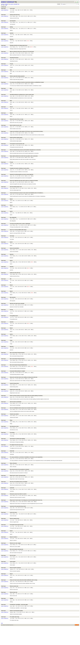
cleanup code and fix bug (10, 14)
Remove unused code (9, 603)
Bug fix (7, 116)
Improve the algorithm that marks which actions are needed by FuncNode (19, 185)
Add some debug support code (11, 192)
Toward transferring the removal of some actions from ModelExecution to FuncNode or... (22, 198)
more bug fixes (8, 21)
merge (6, 350)
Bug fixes (7, 40)
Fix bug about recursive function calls (12, 147)
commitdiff (15, 4)
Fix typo (7, 65)
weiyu (11, 54)
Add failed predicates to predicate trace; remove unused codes (17, 97)
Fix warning (7, 445)
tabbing (7, 27)
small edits (7, 502)
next (6, 5)
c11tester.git (10, 2)
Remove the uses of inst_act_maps (12, 122)
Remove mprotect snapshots (11, 584)
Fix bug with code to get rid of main (12, 540)
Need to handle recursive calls (11, 128)
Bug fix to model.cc (9, 552)
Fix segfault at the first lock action (12, 457)
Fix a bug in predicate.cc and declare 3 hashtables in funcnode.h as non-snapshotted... (22, 470)
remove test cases (9, 527)
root (11, 10)
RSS (77, 643)
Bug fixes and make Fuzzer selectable (12, 312)
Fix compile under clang (10, 635)
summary (2, 4)
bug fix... (7, 343)
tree (18, 4)
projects (3, 2)
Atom (76, 643)
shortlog (6, 4)
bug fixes (7, 33)
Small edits (7, 464)
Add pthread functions (9, 59)
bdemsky (11, 586)
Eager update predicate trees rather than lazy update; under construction (19, 160)
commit (11, 4)
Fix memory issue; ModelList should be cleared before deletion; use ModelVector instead (22, 84)
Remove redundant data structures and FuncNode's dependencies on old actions (21, 154)
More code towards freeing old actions (13, 362)
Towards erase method (10, 426)
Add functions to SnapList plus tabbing (13, 451)
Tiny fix (7, 109)
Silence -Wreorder (9, 476)
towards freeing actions (10, 394)
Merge (6, 432)
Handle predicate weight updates (11, 141)
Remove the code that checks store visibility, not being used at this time (19, 388)
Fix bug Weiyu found (9, 324)
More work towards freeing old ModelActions (14, 375)
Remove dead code (9, 609)
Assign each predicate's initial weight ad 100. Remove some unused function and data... (22, 135)
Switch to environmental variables (12, 628)
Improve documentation (10, 255)
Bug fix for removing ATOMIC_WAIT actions (13, 236)
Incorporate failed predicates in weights (13, 381)
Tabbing (7, 616)
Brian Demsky (12, 16)
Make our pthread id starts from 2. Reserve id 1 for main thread (17, 52)
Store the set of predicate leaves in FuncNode (14, 495)
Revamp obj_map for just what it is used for (13, 508)
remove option (8, 578)
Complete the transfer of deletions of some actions (15, 173)
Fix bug (7, 318)
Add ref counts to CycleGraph (11, 413)
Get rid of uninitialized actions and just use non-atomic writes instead (18, 419)
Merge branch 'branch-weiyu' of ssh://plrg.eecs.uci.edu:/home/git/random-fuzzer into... (22, 514)
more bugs (7, 242)
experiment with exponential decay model (13, 521)
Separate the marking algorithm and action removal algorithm (17, 179)
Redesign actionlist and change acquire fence (14, 46)
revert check (8, 8)
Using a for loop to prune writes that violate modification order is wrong (19, 597)
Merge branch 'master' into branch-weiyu (13, 489)
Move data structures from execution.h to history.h (15, 483)
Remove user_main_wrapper (11, 559)
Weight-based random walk (10, 400)
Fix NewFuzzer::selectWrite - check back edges (14, 622)
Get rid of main (8, 571)
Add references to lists (9, 438)
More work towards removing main (12, 565)
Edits (6, 71)
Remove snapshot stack (10, 533)
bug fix (7, 217)
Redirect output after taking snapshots (13, 78)
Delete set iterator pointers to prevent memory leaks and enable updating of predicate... (22, 407)
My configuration (8, 223)
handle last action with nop (10, 280)
